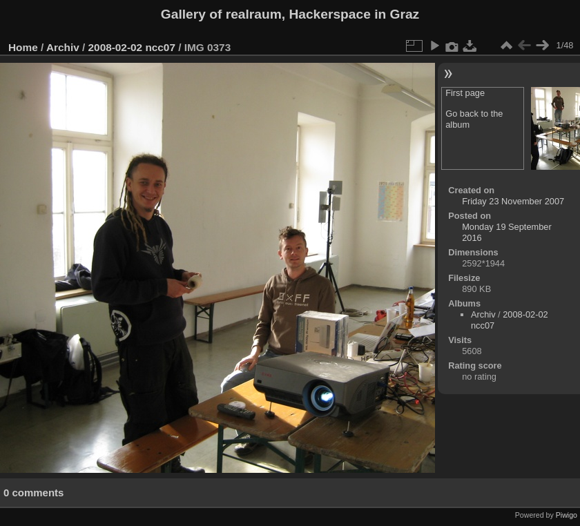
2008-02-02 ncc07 (131, 47)
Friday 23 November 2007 (513, 201)
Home (23, 47)
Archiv (62, 47)
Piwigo (566, 515)
